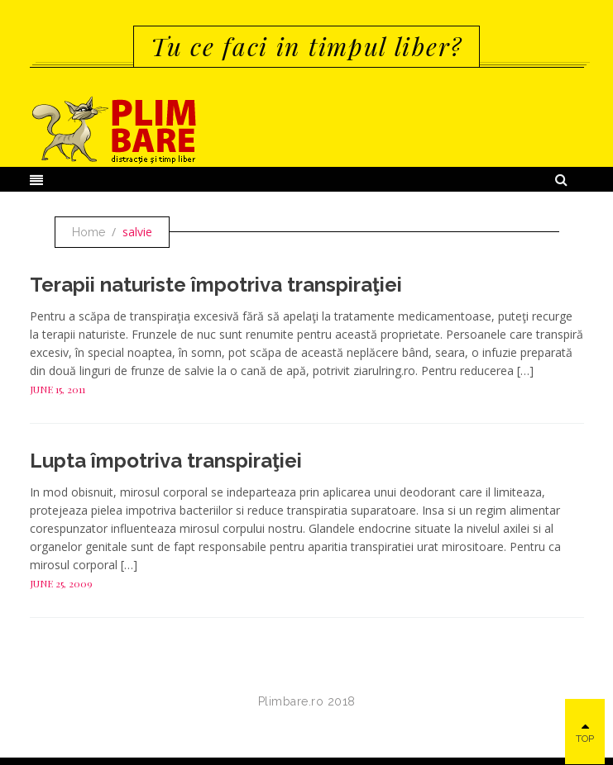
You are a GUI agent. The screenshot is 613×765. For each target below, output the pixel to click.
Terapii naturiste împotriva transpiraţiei (216, 285)
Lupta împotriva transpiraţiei (166, 461)
